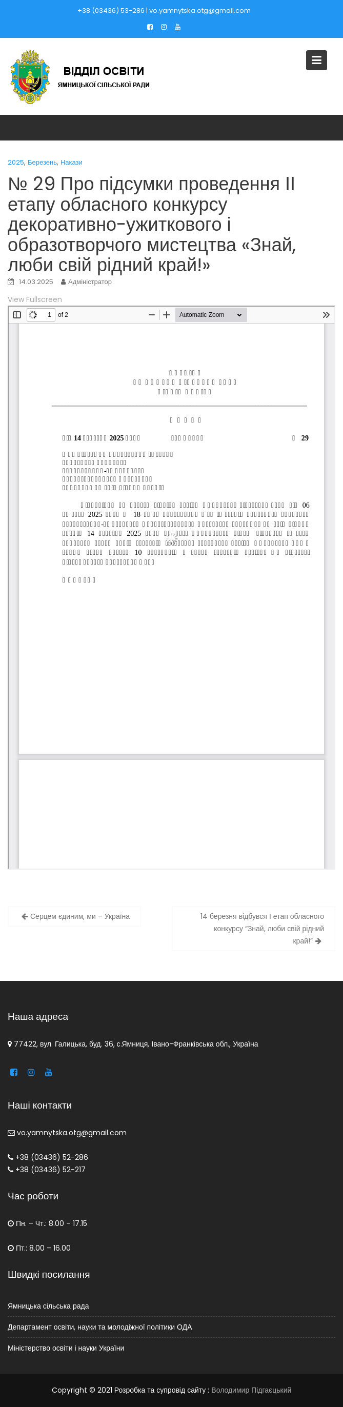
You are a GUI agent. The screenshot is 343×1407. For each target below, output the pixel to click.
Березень (42, 162)
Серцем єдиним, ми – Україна (80, 916)
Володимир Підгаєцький (251, 1390)
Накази (71, 162)
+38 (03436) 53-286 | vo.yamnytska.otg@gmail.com (164, 10)
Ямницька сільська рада (49, 1306)
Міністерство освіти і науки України (67, 1347)
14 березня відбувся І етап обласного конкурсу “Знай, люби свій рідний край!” (262, 928)
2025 (16, 162)
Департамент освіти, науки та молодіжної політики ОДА (100, 1326)
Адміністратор (90, 282)
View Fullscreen (35, 299)
